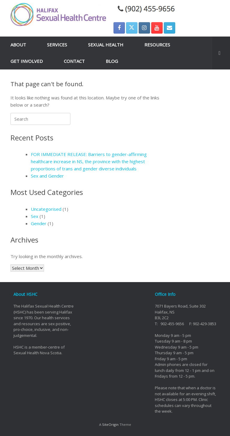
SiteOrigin (110, 424)
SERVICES (57, 45)
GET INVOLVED (26, 61)
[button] (221, 53)
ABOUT (18, 45)
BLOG (112, 61)
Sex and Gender (47, 176)
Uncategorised (46, 209)
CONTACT (74, 61)
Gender (38, 223)
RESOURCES (157, 45)
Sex (34, 216)
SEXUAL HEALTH (105, 45)
